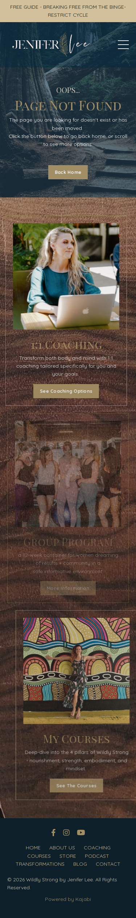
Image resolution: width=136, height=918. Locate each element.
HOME (33, 847)
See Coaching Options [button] (59, 391)
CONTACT (108, 864)
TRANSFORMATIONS (40, 864)
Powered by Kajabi (68, 899)
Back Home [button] (68, 172)
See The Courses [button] (92, 785)
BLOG (80, 864)
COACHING (97, 847)
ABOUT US (62, 847)
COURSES (39, 856)
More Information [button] (68, 588)
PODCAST (97, 856)
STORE (67, 856)
